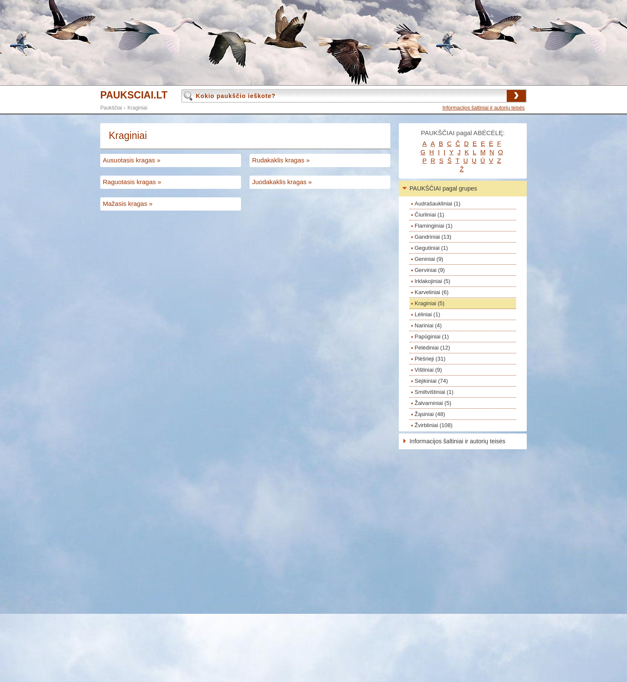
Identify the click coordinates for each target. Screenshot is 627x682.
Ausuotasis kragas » (131, 160)
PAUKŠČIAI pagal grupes (443, 188)
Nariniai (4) (428, 325)
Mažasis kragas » (128, 203)
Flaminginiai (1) (434, 226)
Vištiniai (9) (428, 370)
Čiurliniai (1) (429, 214)
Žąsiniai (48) (430, 414)
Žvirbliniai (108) (434, 425)
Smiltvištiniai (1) (434, 392)
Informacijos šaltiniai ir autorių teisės (483, 108)
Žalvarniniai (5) (433, 403)
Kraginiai (138, 108)
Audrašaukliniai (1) (438, 203)
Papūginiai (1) (432, 336)
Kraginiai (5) (429, 303)
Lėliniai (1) (427, 314)
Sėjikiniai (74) (431, 381)
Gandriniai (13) (433, 237)
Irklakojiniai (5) (432, 281)
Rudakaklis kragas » (281, 160)
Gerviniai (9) (430, 270)
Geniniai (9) (429, 259)
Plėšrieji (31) (430, 358)
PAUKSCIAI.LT (134, 95)
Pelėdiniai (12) (432, 347)
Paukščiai (111, 108)
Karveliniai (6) (431, 292)
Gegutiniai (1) (431, 248)
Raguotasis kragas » (132, 181)
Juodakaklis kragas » (282, 181)
